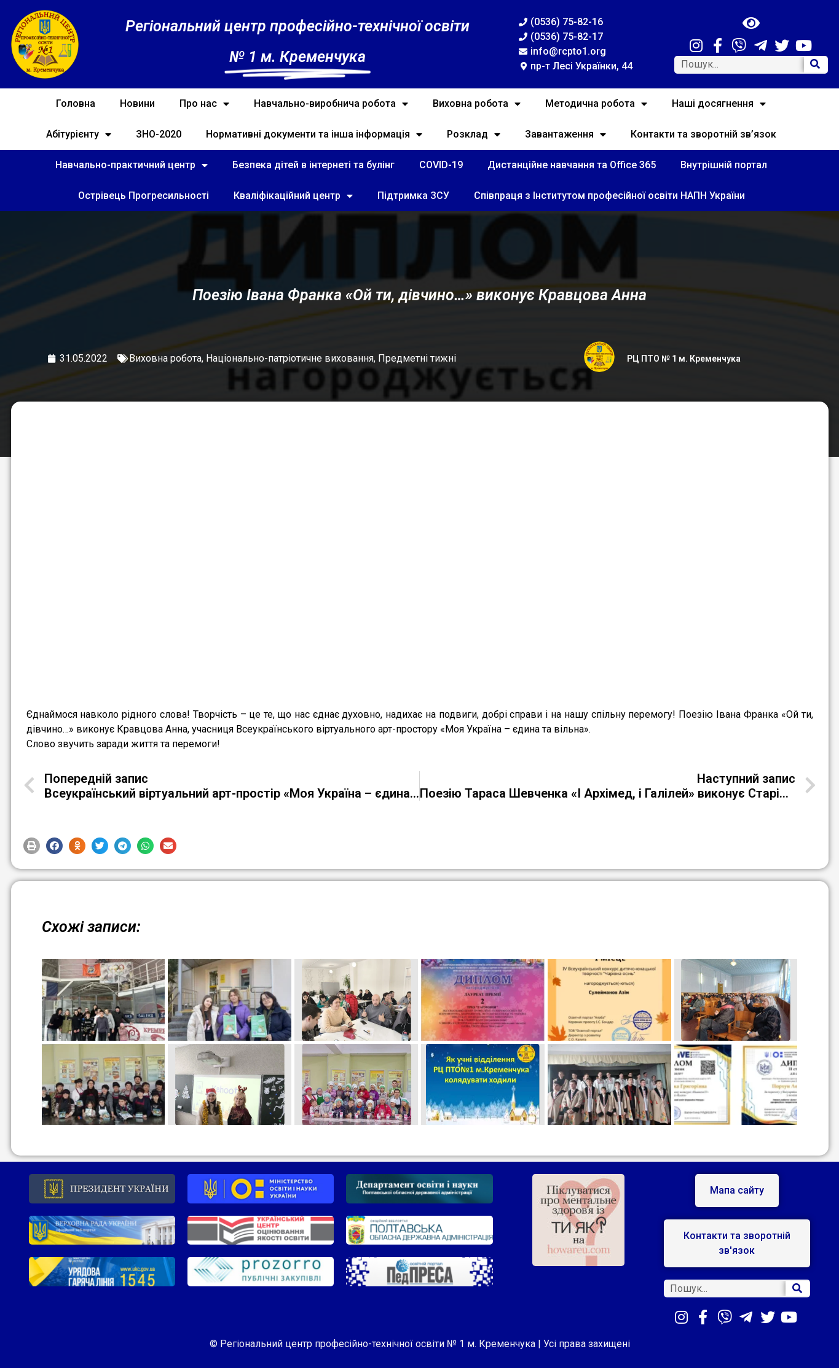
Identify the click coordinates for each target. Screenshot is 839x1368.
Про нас (204, 104)
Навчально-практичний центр (131, 165)
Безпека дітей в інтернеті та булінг (313, 165)
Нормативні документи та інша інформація (314, 134)
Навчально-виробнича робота (331, 104)
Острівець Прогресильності (143, 195)
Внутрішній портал (723, 165)
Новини (137, 103)
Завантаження (565, 134)
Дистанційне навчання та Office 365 (571, 165)
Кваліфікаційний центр (293, 196)
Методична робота (596, 104)
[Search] (815, 64)
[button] (31, 846)
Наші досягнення (719, 104)
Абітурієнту (78, 134)
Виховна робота (477, 104)
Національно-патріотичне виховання (290, 358)
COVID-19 (441, 165)
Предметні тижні (417, 358)
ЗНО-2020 (158, 134)
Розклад (473, 134)
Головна (75, 103)
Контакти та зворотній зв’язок (703, 134)
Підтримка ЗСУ (413, 195)
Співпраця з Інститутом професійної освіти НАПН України (609, 195)
